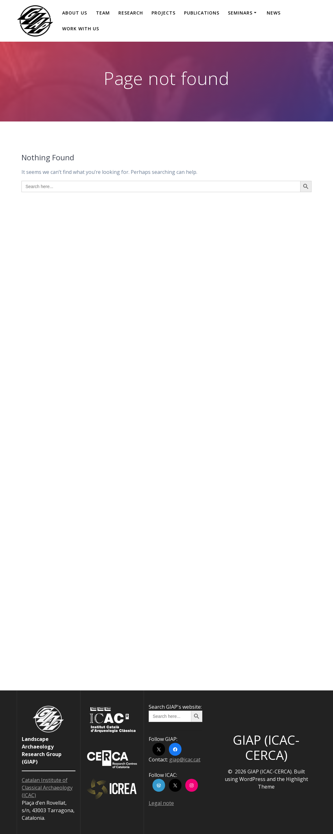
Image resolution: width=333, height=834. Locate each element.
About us (74, 13)
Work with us (80, 29)
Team (103, 13)
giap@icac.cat (184, 759)
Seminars (240, 13)
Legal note (161, 803)
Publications (201, 13)
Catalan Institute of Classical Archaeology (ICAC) (47, 788)
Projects (163, 13)
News (274, 13)
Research (130, 13)
